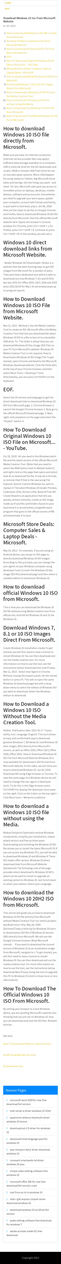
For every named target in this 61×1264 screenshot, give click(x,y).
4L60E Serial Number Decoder (19, 1055)
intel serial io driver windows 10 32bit (30, 1111)
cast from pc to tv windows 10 (26, 1192)
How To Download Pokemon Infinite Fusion (27, 1043)
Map (7, 8)
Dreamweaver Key (13, 1066)
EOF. (9, 57)
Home (8, 2)
